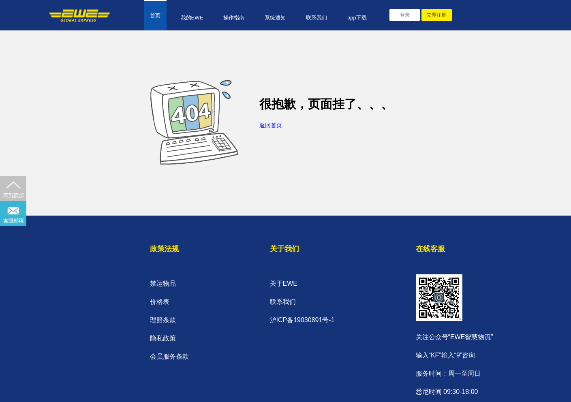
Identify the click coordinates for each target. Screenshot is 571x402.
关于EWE (283, 283)
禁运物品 (163, 283)
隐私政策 (163, 338)
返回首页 (270, 125)
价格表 (159, 301)
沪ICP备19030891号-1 (302, 319)
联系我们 (316, 18)
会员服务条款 (169, 356)
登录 (405, 15)
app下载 (357, 18)
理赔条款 (163, 319)
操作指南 (233, 18)
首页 (155, 16)
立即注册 (436, 15)
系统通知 (275, 18)
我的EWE (192, 18)
